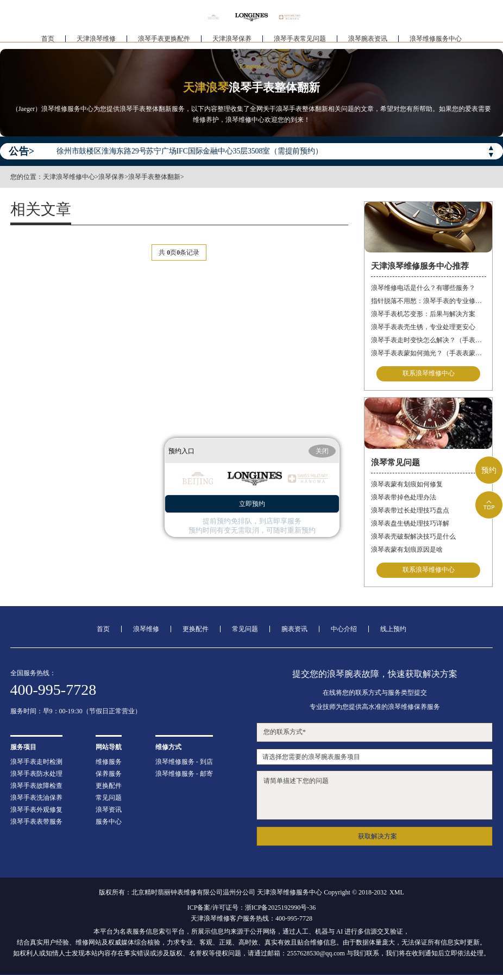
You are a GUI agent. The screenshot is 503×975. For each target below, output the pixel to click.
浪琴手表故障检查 (36, 785)
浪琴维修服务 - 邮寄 (184, 773)
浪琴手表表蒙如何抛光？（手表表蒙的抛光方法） (428, 353)
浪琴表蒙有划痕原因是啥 (407, 549)
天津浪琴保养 (232, 41)
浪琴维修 (146, 629)
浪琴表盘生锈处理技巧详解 (410, 523)
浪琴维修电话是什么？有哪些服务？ (423, 288)
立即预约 (252, 504)
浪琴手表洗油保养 (36, 797)
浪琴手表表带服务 (36, 821)
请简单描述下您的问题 (374, 795)
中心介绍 (344, 629)
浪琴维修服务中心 (436, 41)
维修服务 (109, 761)
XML (396, 892)
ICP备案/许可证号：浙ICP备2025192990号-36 (251, 907)
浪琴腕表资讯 (367, 41)
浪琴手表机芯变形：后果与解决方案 (423, 314)
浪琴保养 (111, 177)
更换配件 (196, 629)
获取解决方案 (377, 836)
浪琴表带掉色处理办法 (403, 497)
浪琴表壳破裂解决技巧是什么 (413, 536)
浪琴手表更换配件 (164, 41)
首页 (47, 41)
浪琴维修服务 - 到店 (184, 761)
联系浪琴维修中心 (429, 374)
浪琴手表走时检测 (36, 761)
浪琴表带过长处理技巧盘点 (410, 510)
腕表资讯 (294, 629)
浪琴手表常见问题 (300, 41)
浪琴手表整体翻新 (154, 177)
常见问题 (245, 629)
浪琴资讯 (109, 809)
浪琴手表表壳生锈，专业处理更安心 (423, 327)
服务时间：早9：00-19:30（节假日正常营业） (75, 711)
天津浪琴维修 (96, 41)
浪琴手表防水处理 (36, 773)
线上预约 (393, 629)
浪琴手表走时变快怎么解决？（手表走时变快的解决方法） (428, 340)
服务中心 (109, 821)
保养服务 (109, 773)
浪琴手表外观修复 (36, 809)
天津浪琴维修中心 (69, 177)
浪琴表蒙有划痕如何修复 (407, 484)
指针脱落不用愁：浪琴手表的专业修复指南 (428, 301)
